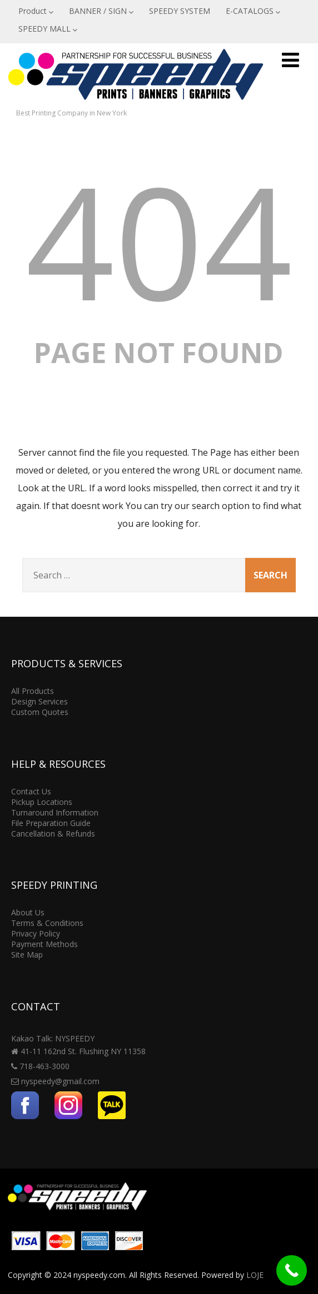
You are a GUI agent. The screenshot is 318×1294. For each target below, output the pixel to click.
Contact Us (31, 791)
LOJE (255, 1275)
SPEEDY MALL (47, 28)
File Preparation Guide (51, 823)
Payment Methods (44, 944)
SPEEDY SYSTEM (179, 11)
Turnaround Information (54, 812)
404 (159, 240)
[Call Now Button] (291, 1270)
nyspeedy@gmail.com (60, 1081)
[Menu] (290, 59)
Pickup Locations (41, 802)
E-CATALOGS (253, 11)
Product (35, 11)
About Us (27, 912)
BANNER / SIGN (101, 11)
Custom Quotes (39, 712)
